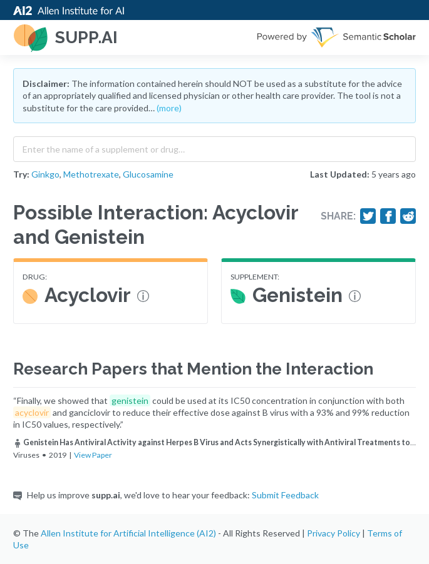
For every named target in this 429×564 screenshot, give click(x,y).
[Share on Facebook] (388, 216)
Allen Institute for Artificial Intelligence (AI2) (128, 533)
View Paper (93, 455)
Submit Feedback (285, 495)
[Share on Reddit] (408, 216)
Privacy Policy (333, 533)
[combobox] (214, 146)
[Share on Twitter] (368, 216)
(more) (169, 108)
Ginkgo (45, 174)
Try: (21, 174)
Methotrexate (91, 174)
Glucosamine (148, 174)
